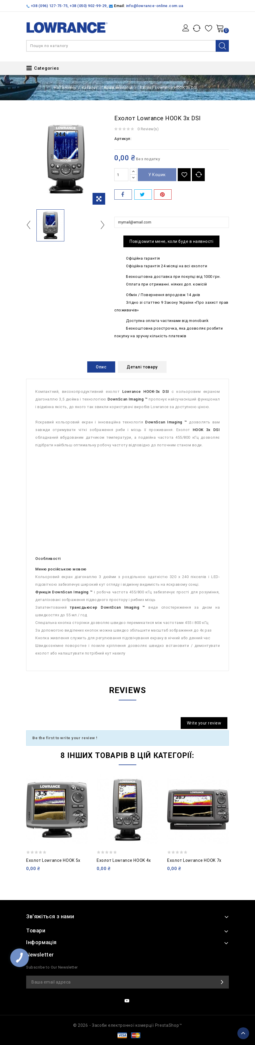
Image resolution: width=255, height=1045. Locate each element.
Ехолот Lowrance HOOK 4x (124, 860)
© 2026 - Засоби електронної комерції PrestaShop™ (127, 1025)
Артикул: (122, 138)
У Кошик (157, 174)
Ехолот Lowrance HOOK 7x (194, 860)
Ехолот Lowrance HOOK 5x (53, 860)
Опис (101, 367)
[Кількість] (121, 174)
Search (222, 46)
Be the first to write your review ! (65, 738)
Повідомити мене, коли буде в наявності (171, 241)
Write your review (204, 723)
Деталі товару (142, 367)
